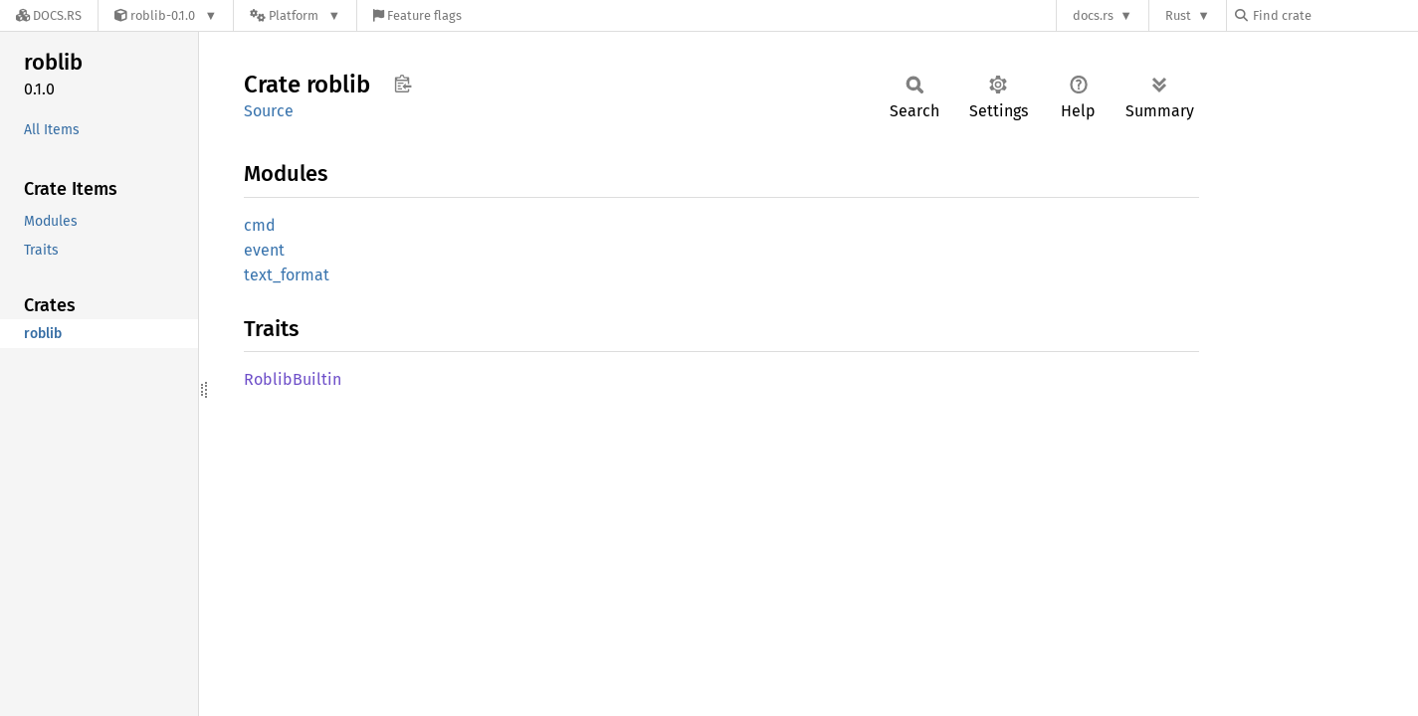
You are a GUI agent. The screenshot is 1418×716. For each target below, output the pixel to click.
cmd (260, 225)
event (264, 250)
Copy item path (402, 83)
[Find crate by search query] (1334, 15)
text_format (286, 275)
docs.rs (1093, 15)
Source (269, 110)
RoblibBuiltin (292, 379)
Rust (1178, 15)
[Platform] (295, 15)
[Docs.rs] (49, 15)
